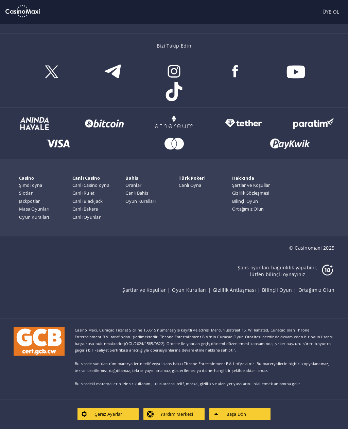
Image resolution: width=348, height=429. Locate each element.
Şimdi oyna (30, 185)
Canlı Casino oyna (90, 185)
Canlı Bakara (85, 209)
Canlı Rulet (83, 193)
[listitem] (147, 290)
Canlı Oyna (190, 185)
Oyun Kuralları (34, 217)
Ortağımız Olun (248, 209)
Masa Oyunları (34, 209)
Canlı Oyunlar (86, 217)
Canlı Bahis (136, 193)
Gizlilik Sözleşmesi (250, 193)
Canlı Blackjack (87, 201)
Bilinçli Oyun (245, 201)
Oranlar (133, 185)
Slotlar (26, 193)
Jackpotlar (29, 201)
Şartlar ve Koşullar (251, 185)
